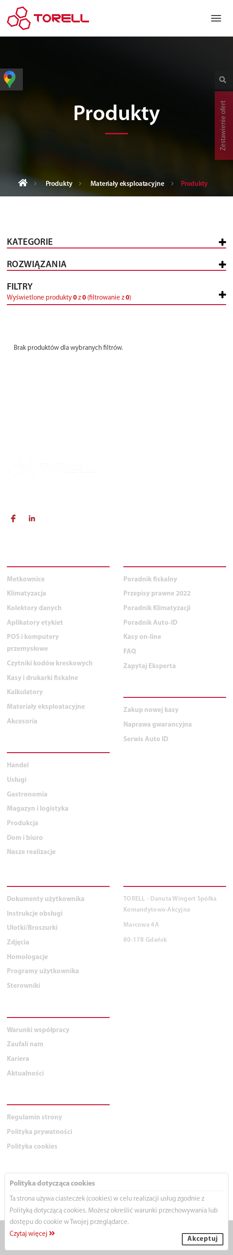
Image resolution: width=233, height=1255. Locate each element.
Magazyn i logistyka (38, 809)
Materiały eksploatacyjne (127, 184)
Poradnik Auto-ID (150, 623)
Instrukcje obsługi (35, 914)
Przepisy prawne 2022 (157, 594)
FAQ (129, 652)
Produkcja (22, 823)
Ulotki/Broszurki (32, 928)
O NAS (19, 1012)
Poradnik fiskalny (150, 579)
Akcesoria (22, 721)
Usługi (16, 780)
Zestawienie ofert (223, 125)
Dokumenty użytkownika (46, 899)
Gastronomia (27, 794)
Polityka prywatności (39, 1132)
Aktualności (25, 1073)
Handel (18, 765)
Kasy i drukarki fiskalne (42, 678)
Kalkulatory (25, 692)
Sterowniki (23, 986)
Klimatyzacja (26, 594)
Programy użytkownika (43, 971)
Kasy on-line (142, 637)
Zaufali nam (25, 1044)
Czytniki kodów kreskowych (50, 663)
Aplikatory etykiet (35, 623)
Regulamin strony (34, 1117)
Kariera (18, 1059)
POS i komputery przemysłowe (33, 643)
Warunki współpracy (38, 1030)
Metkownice (26, 579)
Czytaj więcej (32, 1234)
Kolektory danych (34, 608)
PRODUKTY (28, 561)
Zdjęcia (18, 942)
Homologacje (27, 957)
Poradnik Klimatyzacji (157, 608)
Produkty (59, 184)
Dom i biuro (25, 838)
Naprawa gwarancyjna (157, 725)
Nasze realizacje (31, 852)
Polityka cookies (32, 1147)
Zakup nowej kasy (151, 710)
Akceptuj (202, 1239)
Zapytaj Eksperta (149, 666)
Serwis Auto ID (145, 739)
